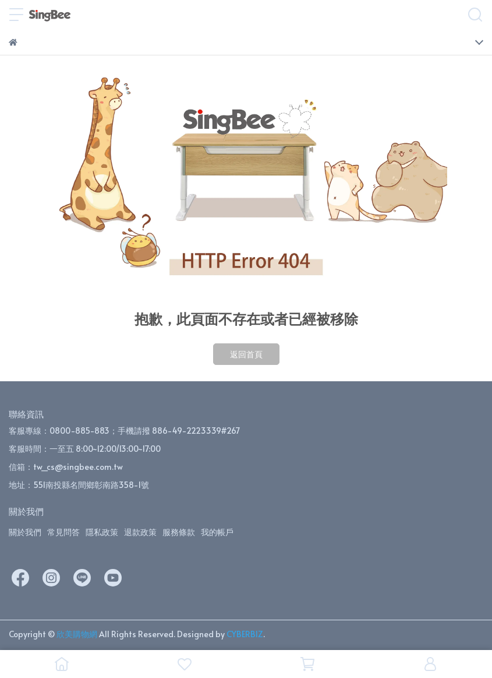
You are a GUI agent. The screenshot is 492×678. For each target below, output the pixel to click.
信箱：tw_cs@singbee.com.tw (66, 466)
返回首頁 (246, 354)
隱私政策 (102, 532)
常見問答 (63, 532)
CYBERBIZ (244, 634)
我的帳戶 (217, 532)
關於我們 (25, 532)
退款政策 (140, 532)
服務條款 (178, 532)
